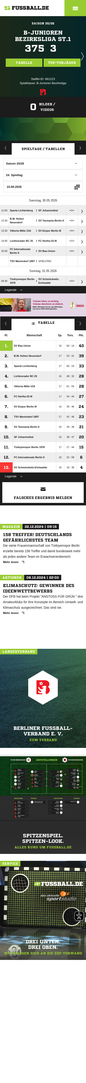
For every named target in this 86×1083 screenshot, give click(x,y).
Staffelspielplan (80, 148)
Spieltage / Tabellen (43, 148)
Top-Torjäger (62, 62)
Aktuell (5, 148)
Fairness (5, 323)
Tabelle (24, 62)
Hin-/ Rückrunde (80, 323)
